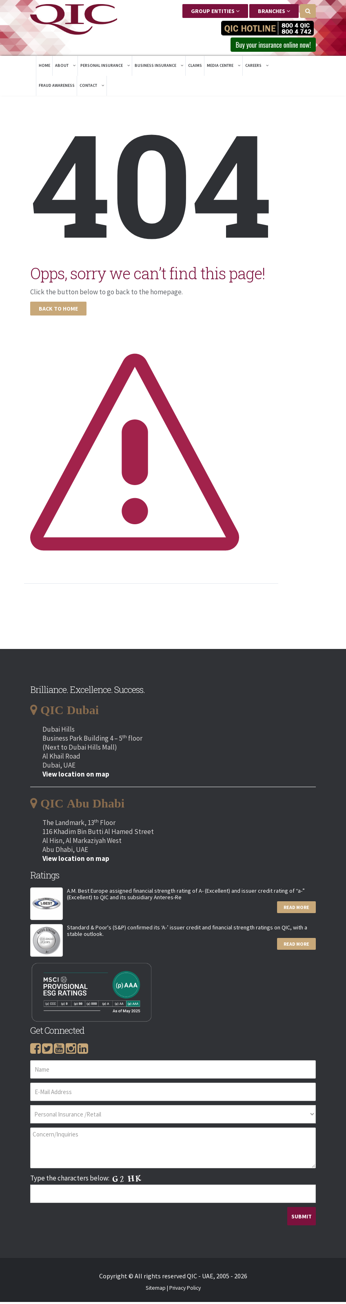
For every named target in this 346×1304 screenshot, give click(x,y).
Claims (195, 67)
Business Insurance (159, 67)
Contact (92, 87)
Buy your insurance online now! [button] (265, 46)
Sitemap (156, 1289)
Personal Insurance (105, 67)
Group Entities (215, 11)
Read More (296, 909)
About (65, 67)
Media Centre (223, 67)
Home (44, 67)
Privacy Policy (185, 1289)
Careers (256, 67)
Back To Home (58, 310)
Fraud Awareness (57, 87)
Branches (274, 11)
